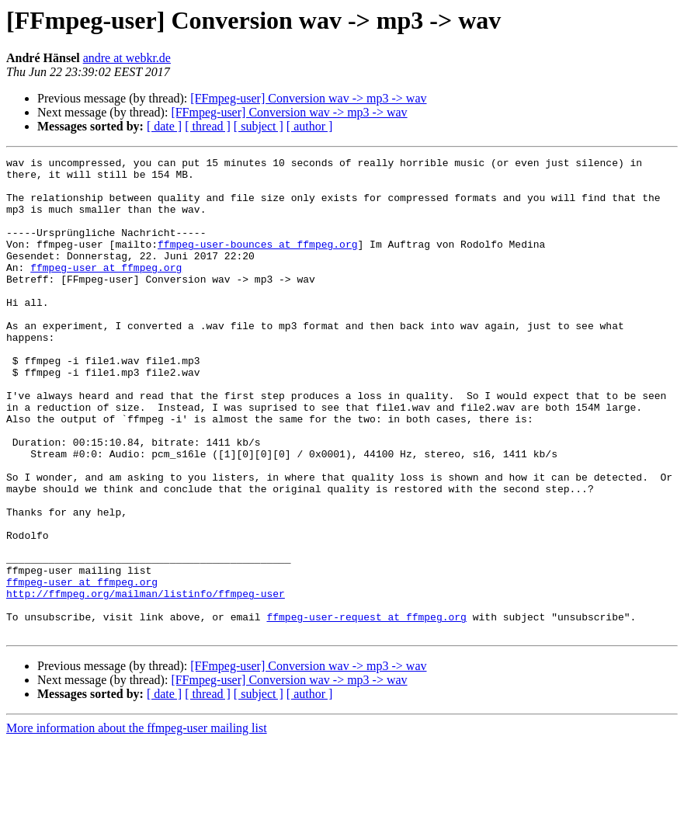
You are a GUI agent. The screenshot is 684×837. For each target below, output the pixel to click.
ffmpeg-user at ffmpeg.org (106, 290)
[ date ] (164, 126)
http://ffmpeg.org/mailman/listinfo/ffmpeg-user (145, 682)
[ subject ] (258, 126)
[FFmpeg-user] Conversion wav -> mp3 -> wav (308, 98)
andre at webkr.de (127, 57)
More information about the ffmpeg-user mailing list (136, 823)
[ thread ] (208, 126)
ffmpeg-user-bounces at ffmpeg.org (257, 262)
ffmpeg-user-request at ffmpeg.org (366, 710)
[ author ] (309, 126)
